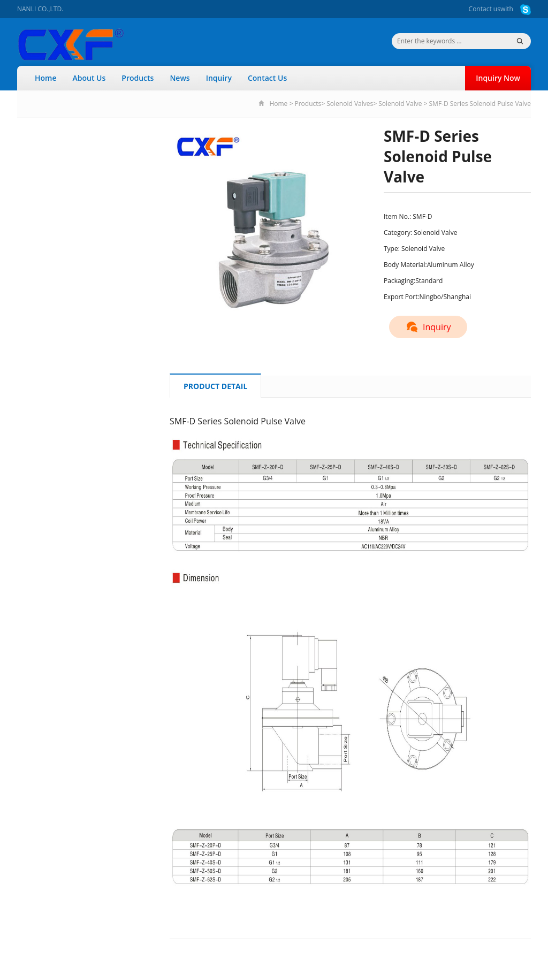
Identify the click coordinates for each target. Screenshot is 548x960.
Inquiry (219, 78)
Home (46, 78)
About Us (89, 78)
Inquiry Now (498, 78)
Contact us (484, 8)
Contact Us (267, 78)
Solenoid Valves (349, 103)
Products (137, 78)
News (179, 78)
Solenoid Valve (400, 103)
